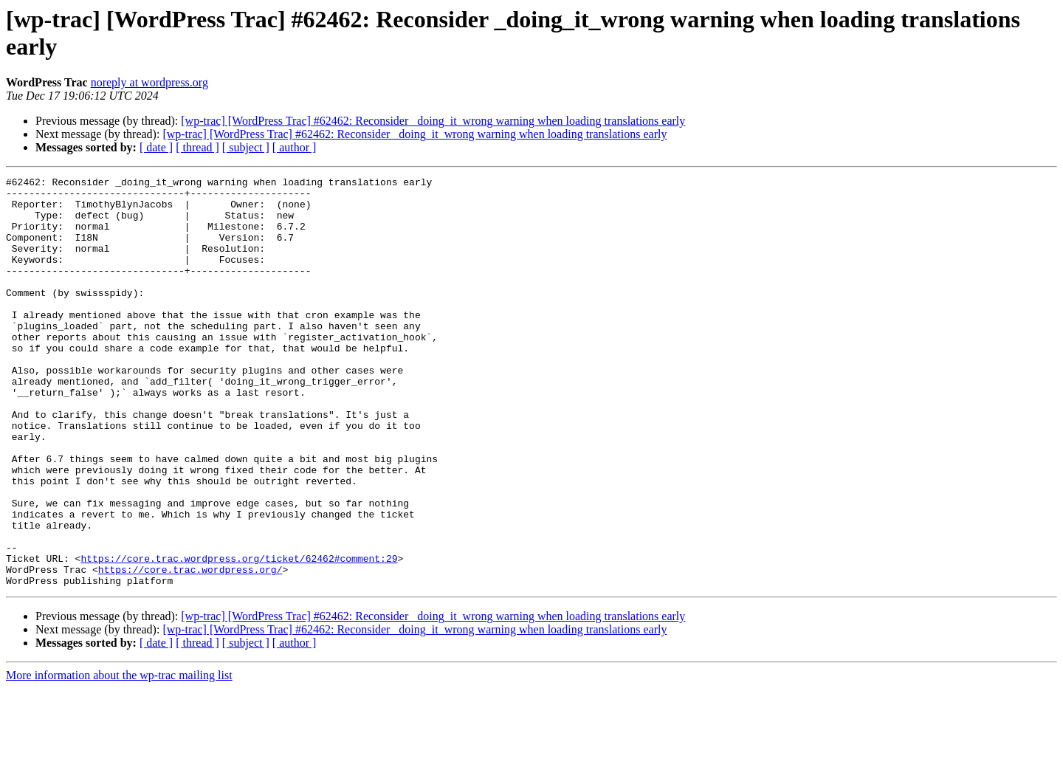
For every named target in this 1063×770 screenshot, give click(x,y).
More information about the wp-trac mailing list (119, 757)
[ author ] (294, 147)
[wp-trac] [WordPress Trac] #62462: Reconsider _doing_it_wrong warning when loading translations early (433, 120)
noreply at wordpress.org (149, 82)
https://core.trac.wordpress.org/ (190, 649)
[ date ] (156, 147)
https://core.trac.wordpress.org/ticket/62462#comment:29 (238, 635)
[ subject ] (245, 147)
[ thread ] (197, 147)
